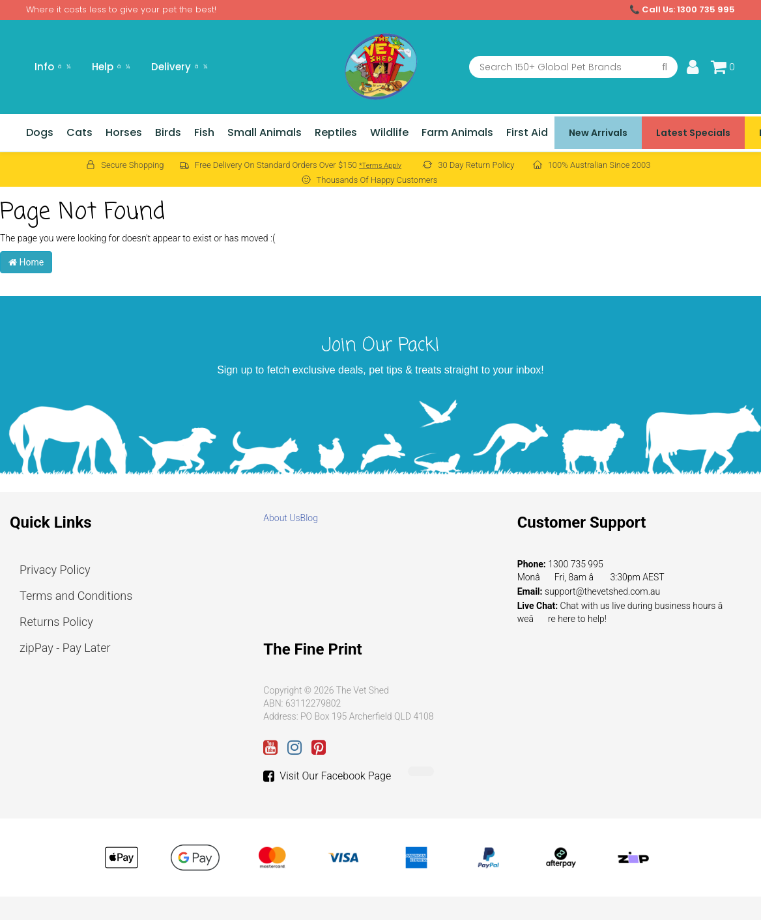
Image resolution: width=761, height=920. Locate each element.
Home (26, 262)
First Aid (527, 132)
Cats (79, 132)
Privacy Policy (55, 569)
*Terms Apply (380, 165)
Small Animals (264, 132)
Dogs (39, 132)
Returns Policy (56, 622)
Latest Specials (693, 132)
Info (53, 67)
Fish (204, 132)
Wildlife (389, 132)
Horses (124, 132)
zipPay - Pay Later (65, 648)
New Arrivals (598, 132)
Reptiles (336, 132)
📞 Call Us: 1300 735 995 (682, 10)
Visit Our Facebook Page (327, 776)
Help (111, 67)
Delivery (179, 67)
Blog (309, 518)
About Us (281, 518)
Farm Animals (457, 132)
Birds (168, 132)
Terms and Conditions (76, 595)
